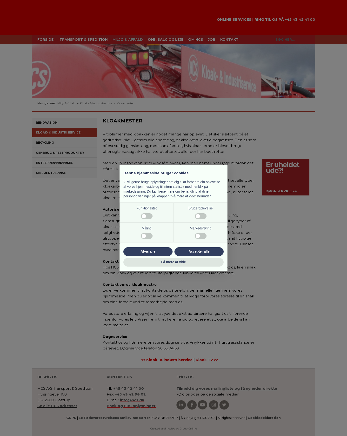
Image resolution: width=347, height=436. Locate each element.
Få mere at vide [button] (173, 262)
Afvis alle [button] (147, 251)
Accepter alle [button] (198, 251)
